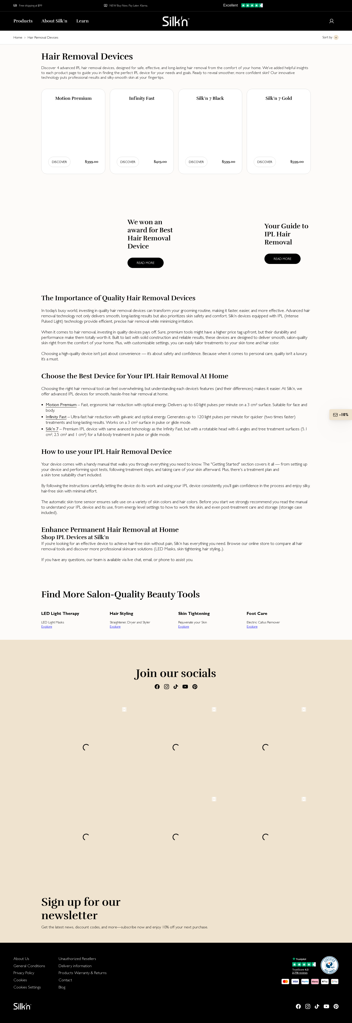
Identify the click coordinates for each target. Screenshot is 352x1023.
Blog (62, 987)
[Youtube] (185, 686)
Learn (82, 21)
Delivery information (75, 965)
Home (17, 37)
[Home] (176, 21)
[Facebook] (157, 686)
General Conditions (29, 965)
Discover (59, 162)
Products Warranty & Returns (83, 972)
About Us (21, 958)
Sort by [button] (327, 37)
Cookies (20, 979)
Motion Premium (61, 404)
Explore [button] (46, 626)
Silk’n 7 (52, 428)
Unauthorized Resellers (77, 958)
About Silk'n (54, 21)
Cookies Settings (27, 987)
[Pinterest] (194, 686)
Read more (145, 263)
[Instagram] (166, 686)
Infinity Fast (56, 416)
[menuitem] (29, 958)
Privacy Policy (23, 972)
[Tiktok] (176, 686)
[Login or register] (331, 21)
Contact (65, 979)
